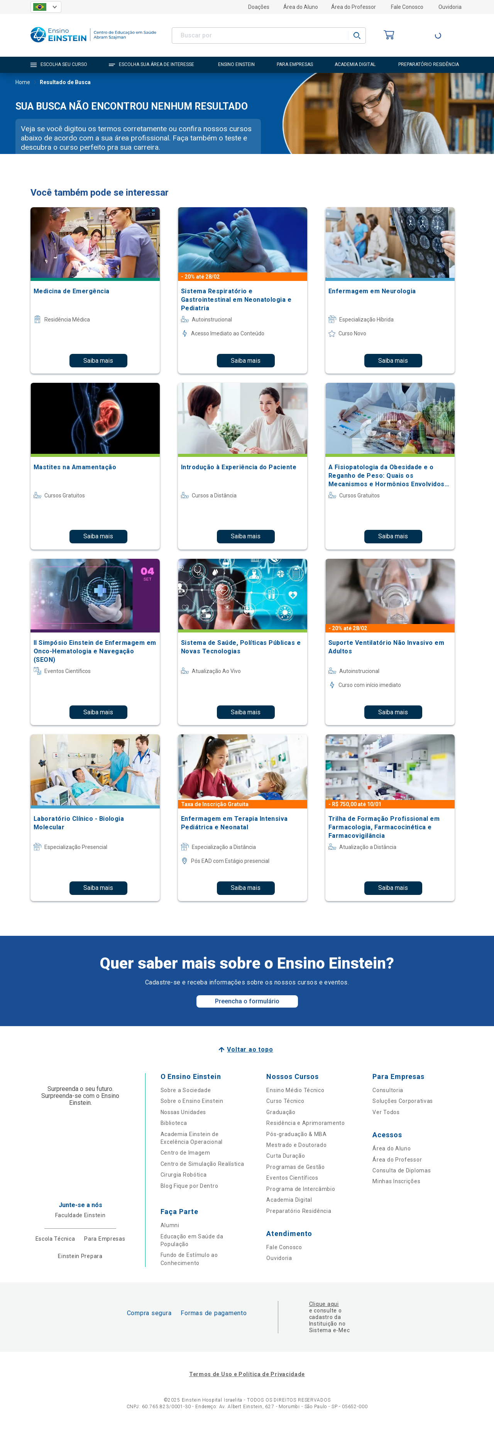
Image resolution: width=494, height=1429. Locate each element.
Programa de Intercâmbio (300, 1189)
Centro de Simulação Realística (202, 1164)
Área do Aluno (300, 7)
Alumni (170, 1225)
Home (22, 83)
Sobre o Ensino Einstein (192, 1101)
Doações (258, 7)
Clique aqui (324, 1304)
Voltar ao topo (250, 1049)
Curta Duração (285, 1156)
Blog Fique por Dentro (189, 1186)
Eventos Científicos (292, 1178)
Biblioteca (174, 1123)
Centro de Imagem (185, 1153)
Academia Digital (289, 1200)
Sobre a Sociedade (186, 1090)
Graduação (280, 1112)
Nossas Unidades (183, 1112)
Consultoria (387, 1090)
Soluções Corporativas (402, 1101)
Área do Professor (353, 7)
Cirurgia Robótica (184, 1175)
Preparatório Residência (298, 1211)
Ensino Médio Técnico (295, 1090)
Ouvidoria (450, 7)
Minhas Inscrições (396, 1181)
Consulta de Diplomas (401, 1170)
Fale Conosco (407, 7)
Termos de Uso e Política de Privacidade (247, 1374)
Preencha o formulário (247, 1001)
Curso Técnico (285, 1101)
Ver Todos (385, 1112)
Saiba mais (98, 360)
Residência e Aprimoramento (305, 1123)
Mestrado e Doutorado (296, 1145)
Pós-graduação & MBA (296, 1134)
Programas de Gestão (295, 1167)
